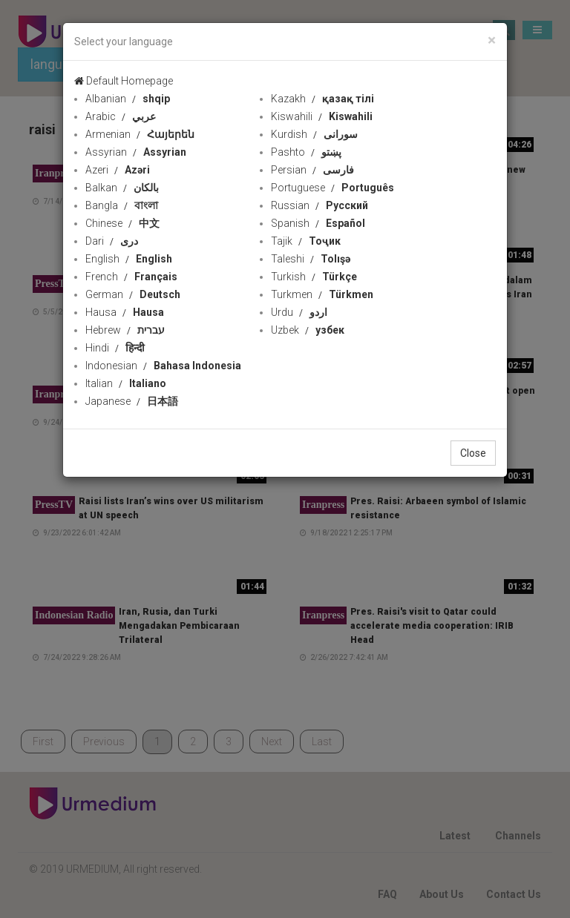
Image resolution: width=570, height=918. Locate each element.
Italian (125, 383)
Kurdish (314, 134)
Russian (319, 205)
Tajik (306, 241)
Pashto (306, 152)
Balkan (122, 188)
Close (473, 453)
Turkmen (322, 294)
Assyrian (135, 152)
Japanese (131, 401)
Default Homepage (123, 81)
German (132, 294)
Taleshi (310, 259)
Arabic (120, 116)
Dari (111, 241)
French (131, 277)
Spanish (318, 223)
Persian (312, 170)
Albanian (127, 99)
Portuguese (332, 188)
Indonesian (163, 366)
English (128, 259)
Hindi (115, 348)
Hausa (124, 312)
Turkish (314, 277)
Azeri (117, 170)
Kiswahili (322, 116)
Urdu (299, 312)
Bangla (121, 205)
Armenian (139, 134)
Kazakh (322, 99)
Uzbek (307, 330)
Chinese (122, 223)
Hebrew (125, 330)
